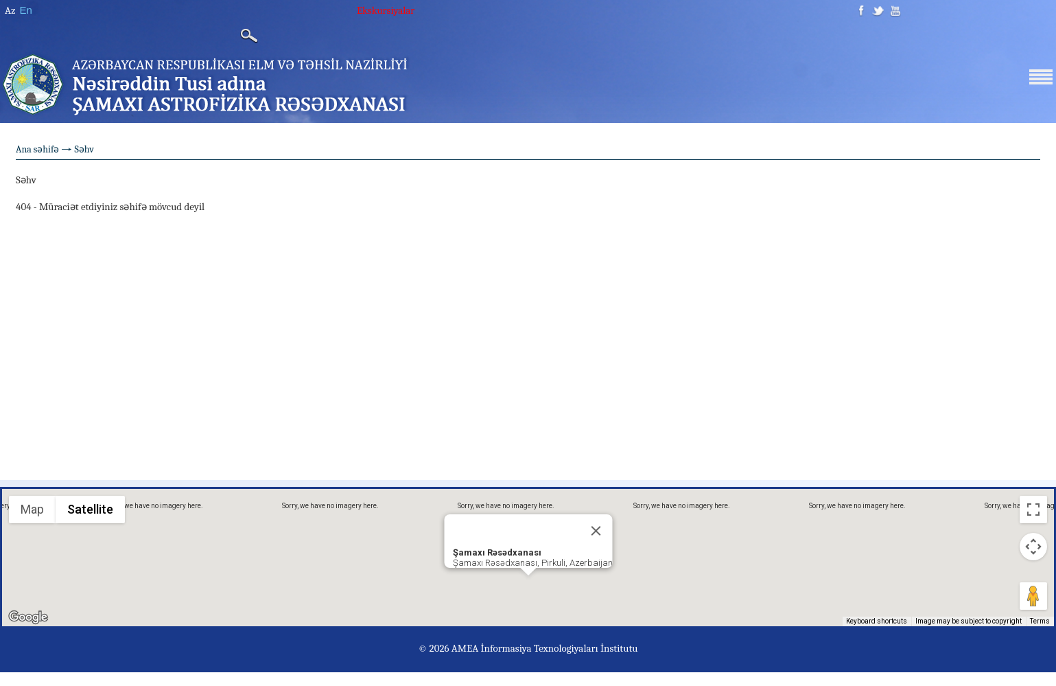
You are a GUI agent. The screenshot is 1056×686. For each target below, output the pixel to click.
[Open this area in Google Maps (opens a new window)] (28, 617)
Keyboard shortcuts (876, 621)
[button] (528, 588)
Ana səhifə (37, 149)
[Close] (595, 530)
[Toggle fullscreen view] (1033, 509)
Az (10, 10)
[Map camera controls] (1033, 546)
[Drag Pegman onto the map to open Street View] (1033, 596)
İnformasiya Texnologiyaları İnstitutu (558, 648)
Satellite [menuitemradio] (89, 509)
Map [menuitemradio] (32, 509)
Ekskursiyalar (385, 10)
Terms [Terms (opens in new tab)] (1040, 621)
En (25, 10)
